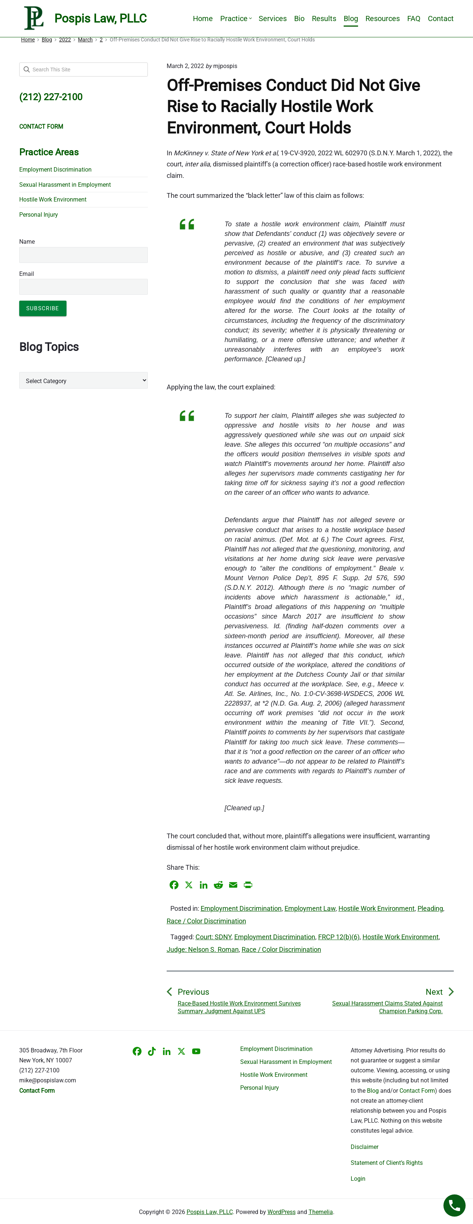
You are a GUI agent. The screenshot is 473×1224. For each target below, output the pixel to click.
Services (273, 18)
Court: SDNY (213, 937)
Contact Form (417, 1090)
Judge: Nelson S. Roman (203, 949)
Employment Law (310, 908)
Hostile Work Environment (376, 908)
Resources (382, 18)
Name (27, 241)
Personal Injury (38, 214)
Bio (299, 18)
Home (203, 18)
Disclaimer (364, 1146)
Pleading (430, 908)
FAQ (414, 18)
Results (324, 18)
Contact (441, 18)
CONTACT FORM (41, 126)
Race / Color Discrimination (206, 921)
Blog (351, 18)
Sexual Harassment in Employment (65, 184)
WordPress (282, 1211)
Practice (235, 18)
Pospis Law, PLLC (210, 1211)
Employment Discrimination (241, 908)
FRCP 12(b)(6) (339, 937)
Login (358, 1178)
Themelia (321, 1211)
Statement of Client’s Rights (387, 1162)
